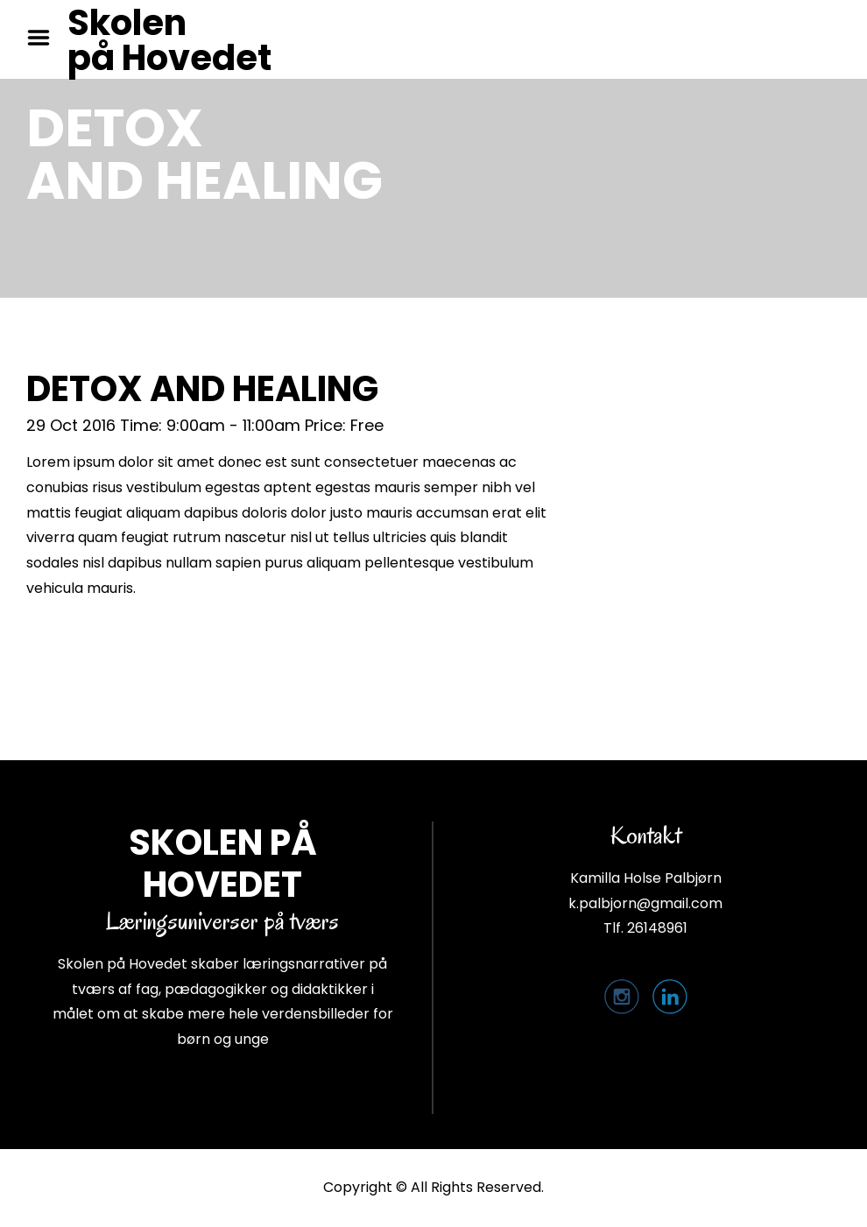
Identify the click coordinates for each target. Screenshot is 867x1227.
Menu (44, 37)
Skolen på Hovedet (169, 40)
